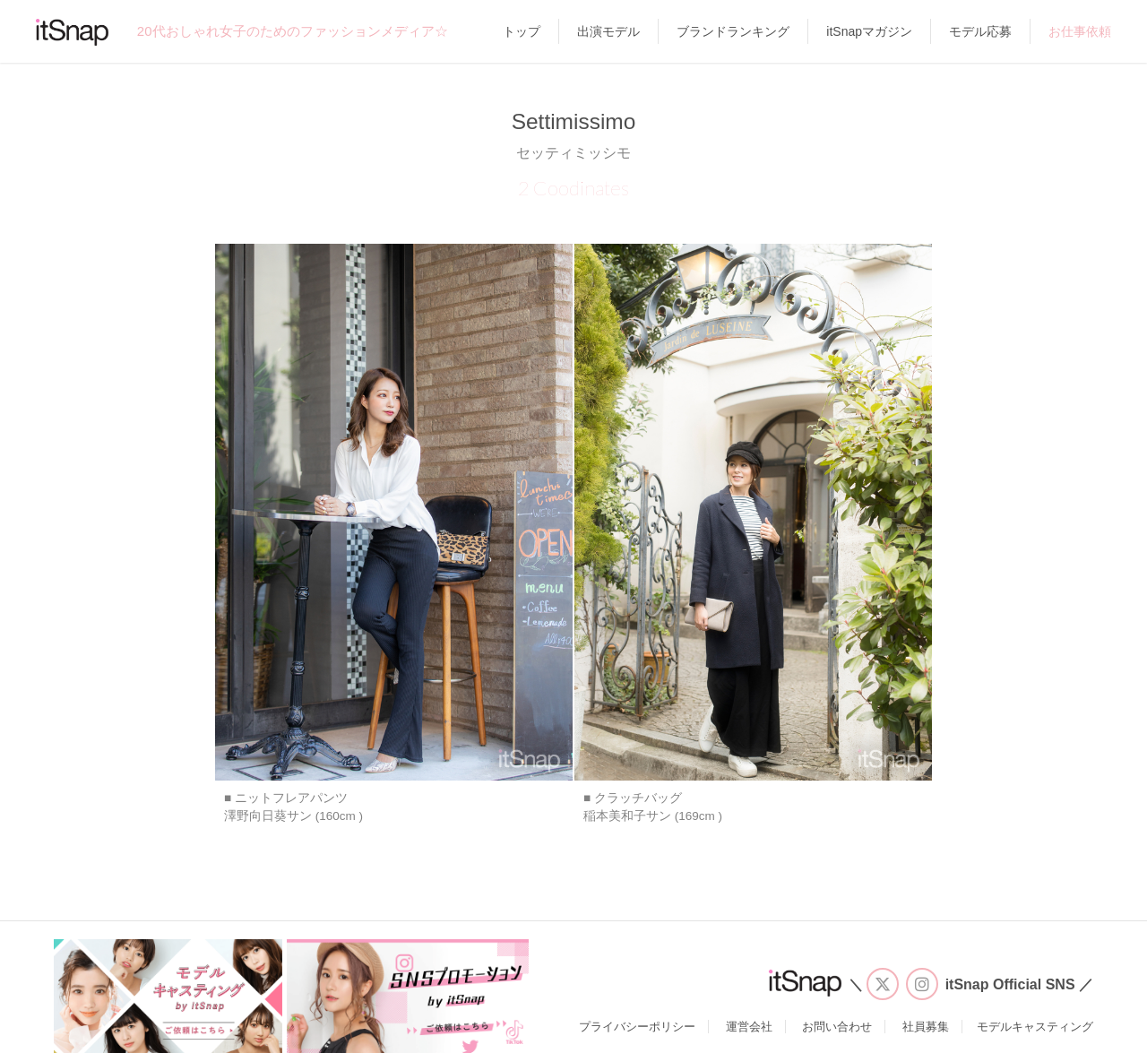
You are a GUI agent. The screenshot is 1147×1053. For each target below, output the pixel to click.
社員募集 (925, 1026)
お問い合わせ (837, 1026)
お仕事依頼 (1079, 31)
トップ (521, 31)
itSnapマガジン (869, 31)
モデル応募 (980, 31)
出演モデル (608, 31)
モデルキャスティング (1035, 1026)
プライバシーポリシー (637, 1026)
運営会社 (749, 1026)
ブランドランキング (733, 31)
